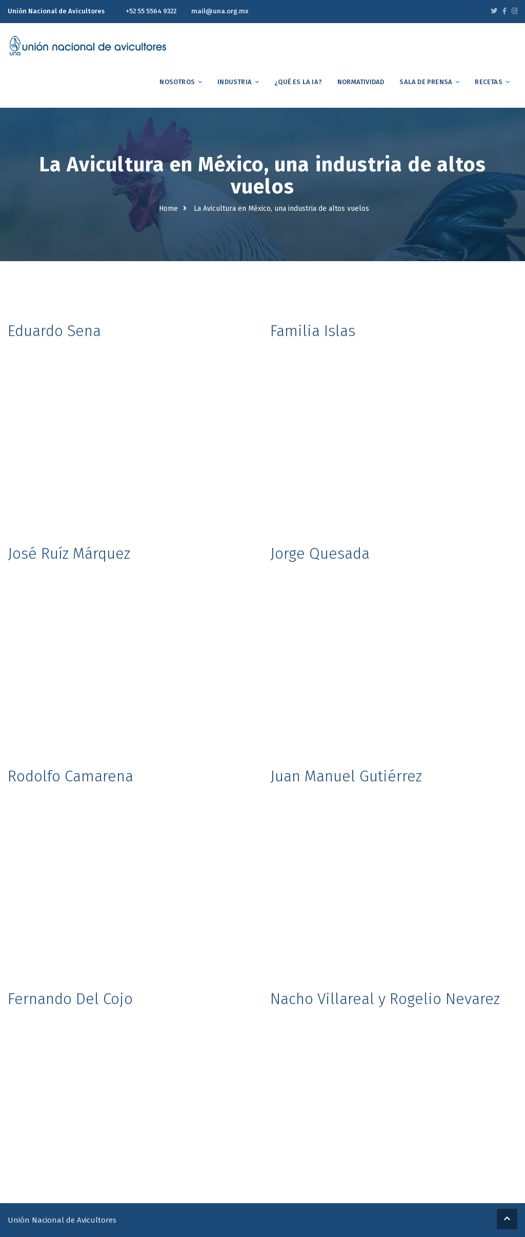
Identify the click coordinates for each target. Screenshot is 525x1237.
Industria (234, 82)
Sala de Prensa (425, 82)
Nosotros (177, 82)
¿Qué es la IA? (298, 82)
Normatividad (360, 82)
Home (168, 208)
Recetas (488, 82)
